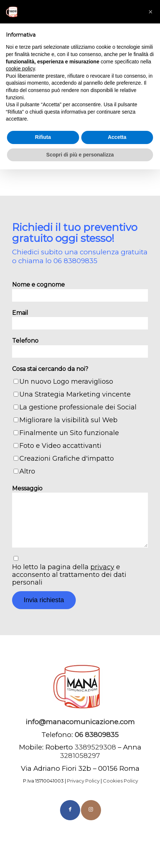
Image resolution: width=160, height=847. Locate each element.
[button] (150, 12)
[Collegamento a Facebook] (70, 810)
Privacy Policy (83, 781)
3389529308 (95, 747)
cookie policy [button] (20, 68)
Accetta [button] (117, 137)
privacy (102, 567)
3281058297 (80, 755)
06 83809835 (75, 261)
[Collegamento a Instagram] (91, 810)
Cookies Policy (120, 781)
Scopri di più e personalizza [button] (80, 155)
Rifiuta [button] (43, 137)
